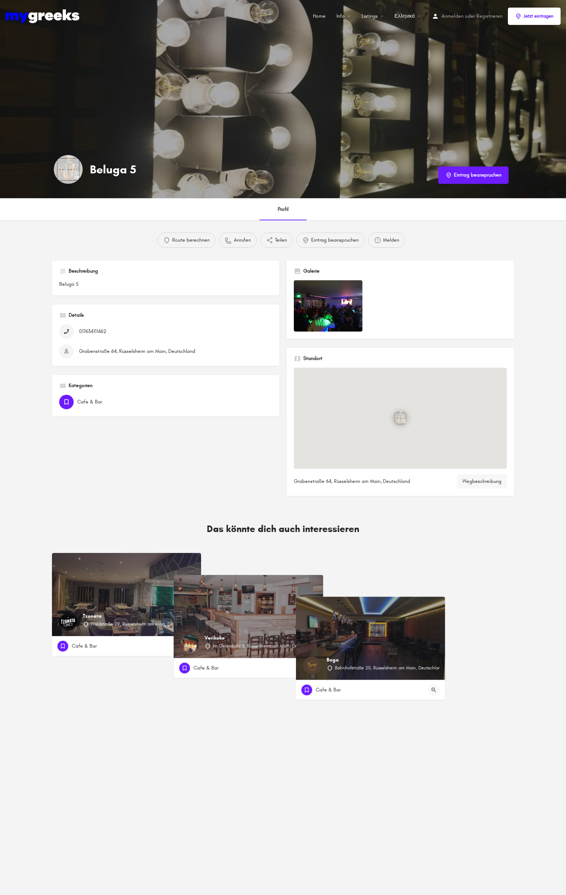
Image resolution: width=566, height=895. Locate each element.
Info (340, 16)
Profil (283, 209)
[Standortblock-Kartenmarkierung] (400, 418)
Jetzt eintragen (534, 16)
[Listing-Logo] (68, 169)
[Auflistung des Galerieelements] (328, 306)
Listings (370, 16)
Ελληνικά (405, 16)
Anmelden (452, 16)
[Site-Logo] (43, 16)
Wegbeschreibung (481, 481)
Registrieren (489, 16)
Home (319, 16)
